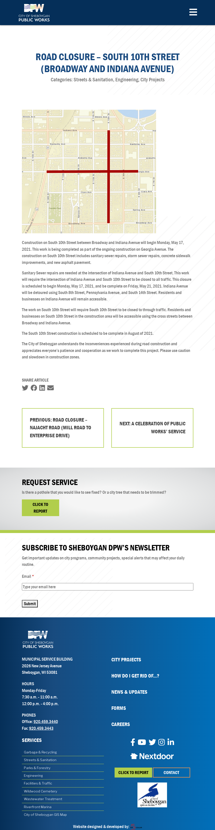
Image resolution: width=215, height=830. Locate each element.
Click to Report (40, 507)
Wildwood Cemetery (40, 791)
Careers (120, 724)
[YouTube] (141, 742)
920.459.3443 (41, 728)
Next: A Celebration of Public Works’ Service (152, 428)
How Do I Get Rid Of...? (135, 676)
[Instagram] (161, 742)
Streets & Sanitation (40, 760)
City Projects (126, 660)
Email (34, 576)
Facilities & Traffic (38, 783)
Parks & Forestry (37, 768)
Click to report (133, 772)
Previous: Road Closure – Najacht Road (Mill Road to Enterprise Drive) (60, 428)
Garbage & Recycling (40, 752)
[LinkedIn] (170, 742)
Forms (118, 708)
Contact (171, 772)
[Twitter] (152, 742)
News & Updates (129, 692)
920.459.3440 (46, 721)
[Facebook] (132, 742)
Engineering (33, 776)
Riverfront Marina (37, 807)
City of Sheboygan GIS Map (45, 815)
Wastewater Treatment (43, 799)
